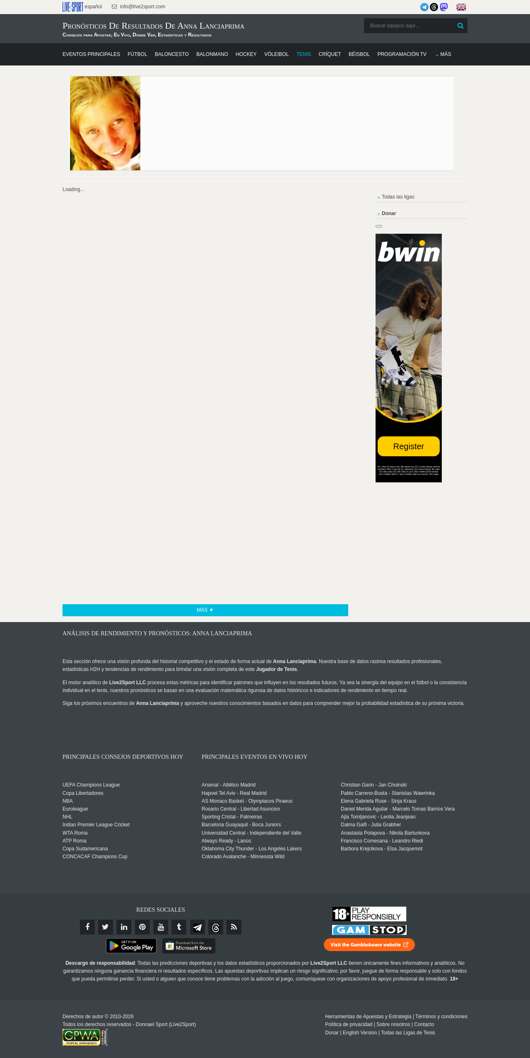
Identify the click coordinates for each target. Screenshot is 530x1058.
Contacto (424, 1024)
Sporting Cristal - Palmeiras (232, 817)
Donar (332, 1033)
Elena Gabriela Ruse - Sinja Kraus (379, 801)
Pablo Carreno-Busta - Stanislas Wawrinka (388, 793)
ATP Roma (75, 841)
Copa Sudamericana (85, 849)
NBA (68, 801)
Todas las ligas (398, 197)
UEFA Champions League (91, 785)
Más (445, 54)
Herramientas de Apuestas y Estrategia (368, 1016)
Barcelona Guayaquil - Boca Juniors (241, 825)
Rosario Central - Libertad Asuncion (241, 809)
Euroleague (75, 809)
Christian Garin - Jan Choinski (374, 785)
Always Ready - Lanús (226, 841)
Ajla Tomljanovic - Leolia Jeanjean (378, 817)
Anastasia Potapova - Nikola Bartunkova (385, 833)
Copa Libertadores (83, 793)
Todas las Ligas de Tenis (408, 1033)
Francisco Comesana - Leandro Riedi (382, 841)
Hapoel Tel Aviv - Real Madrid (234, 793)
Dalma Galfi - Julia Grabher (371, 825)
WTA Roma (75, 833)
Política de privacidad (348, 1024)
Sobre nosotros (393, 1024)
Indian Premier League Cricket (96, 825)
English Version (360, 1033)
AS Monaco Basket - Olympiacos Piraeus (247, 801)
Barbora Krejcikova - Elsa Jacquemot (381, 849)
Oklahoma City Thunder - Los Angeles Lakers (252, 849)
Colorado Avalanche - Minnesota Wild (243, 856)
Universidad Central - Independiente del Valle (251, 833)
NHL (67, 817)
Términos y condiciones (441, 1016)
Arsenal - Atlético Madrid (228, 785)
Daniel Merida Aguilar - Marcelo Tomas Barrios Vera (398, 809)
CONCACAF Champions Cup (95, 856)
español (82, 7)
